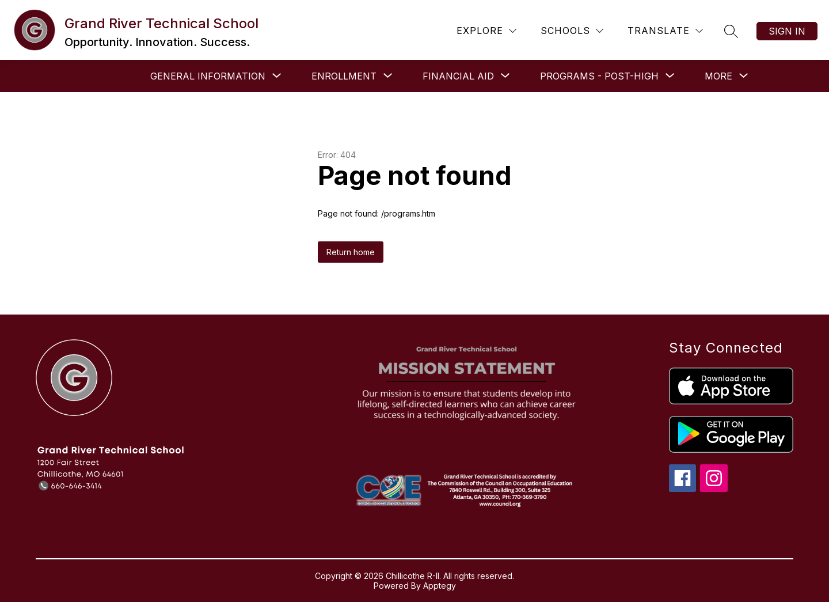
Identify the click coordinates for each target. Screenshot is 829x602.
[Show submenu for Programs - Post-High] (599, 76)
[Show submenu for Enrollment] (344, 76)
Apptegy (439, 585)
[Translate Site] (665, 31)
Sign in (787, 31)
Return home (350, 252)
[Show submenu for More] (718, 76)
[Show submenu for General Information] (207, 76)
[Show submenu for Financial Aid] (458, 76)
